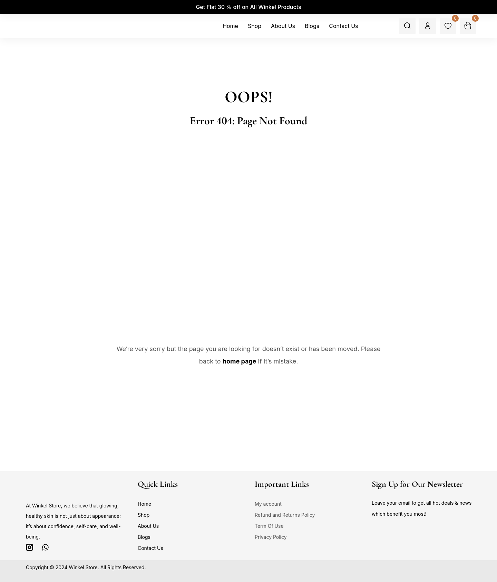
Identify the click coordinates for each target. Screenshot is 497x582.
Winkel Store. (84, 567)
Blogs (144, 537)
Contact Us (150, 548)
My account (268, 504)
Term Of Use (269, 526)
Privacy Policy (271, 537)
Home (144, 504)
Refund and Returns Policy (285, 515)
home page (239, 361)
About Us (148, 526)
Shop (143, 515)
